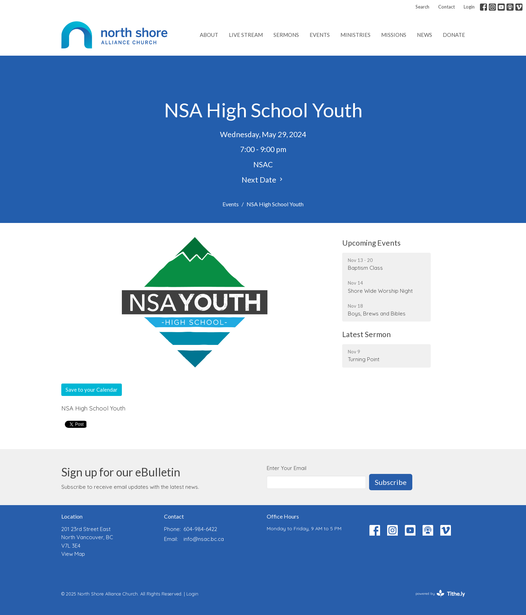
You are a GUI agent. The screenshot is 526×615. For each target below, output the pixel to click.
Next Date (263, 179)
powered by (440, 593)
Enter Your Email (286, 468)
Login (469, 7)
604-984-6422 (200, 529)
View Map (73, 553)
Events (320, 35)
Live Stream (246, 35)
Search (422, 7)
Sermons (286, 35)
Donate (454, 35)
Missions (393, 35)
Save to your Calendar (92, 389)
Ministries (355, 35)
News (424, 35)
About (209, 35)
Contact (446, 7)
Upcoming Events (371, 242)
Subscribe (391, 482)
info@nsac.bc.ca (203, 539)
